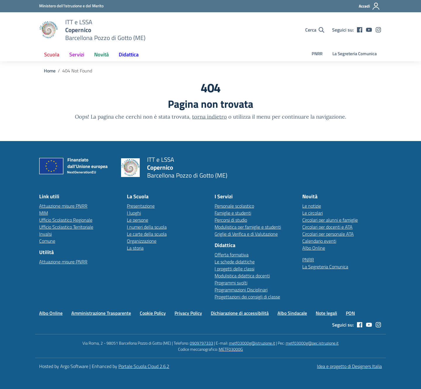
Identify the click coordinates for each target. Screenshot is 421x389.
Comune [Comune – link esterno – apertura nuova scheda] (47, 240)
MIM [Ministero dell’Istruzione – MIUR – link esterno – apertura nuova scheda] (43, 212)
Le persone (137, 219)
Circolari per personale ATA (328, 233)
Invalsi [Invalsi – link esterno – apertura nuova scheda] (45, 233)
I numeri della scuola (147, 226)
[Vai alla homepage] (48, 29)
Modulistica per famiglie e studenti (248, 226)
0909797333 (201, 343)
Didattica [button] (129, 54)
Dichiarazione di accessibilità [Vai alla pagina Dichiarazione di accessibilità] (240, 313)
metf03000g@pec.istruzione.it (312, 343)
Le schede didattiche (235, 261)
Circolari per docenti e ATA (327, 226)
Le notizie (311, 205)
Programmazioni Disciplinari (241, 289)
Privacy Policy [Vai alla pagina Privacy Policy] (188, 313)
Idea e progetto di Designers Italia (349, 366)
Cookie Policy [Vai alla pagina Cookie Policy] (153, 313)
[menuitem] (51, 54)
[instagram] (378, 29)
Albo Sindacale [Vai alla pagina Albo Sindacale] (292, 313)
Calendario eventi (319, 240)
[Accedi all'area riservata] (369, 6)
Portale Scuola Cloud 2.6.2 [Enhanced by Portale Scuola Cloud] (143, 366)
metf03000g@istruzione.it (252, 343)
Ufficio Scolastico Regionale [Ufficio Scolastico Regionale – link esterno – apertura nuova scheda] (65, 219)
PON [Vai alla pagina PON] (350, 313)
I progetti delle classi (234, 268)
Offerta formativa (232, 254)
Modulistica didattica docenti (242, 275)
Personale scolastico (234, 205)
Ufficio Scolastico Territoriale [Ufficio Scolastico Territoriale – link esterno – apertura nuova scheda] (66, 226)
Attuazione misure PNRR (63, 205)
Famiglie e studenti (233, 212)
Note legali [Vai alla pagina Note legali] (326, 313)
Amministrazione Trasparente (101, 313)
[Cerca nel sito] (314, 30)
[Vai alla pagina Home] (50, 70)
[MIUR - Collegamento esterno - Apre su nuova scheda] (71, 6)
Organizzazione (141, 240)
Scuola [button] (51, 54)
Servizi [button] (76, 54)
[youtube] (368, 29)
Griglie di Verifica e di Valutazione (246, 233)
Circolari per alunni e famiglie (330, 219)
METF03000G (231, 349)
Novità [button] (101, 54)
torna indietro (209, 116)
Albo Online (313, 247)
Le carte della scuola (147, 233)
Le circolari (312, 212)
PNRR (317, 53)
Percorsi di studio (231, 219)
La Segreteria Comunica (354, 53)
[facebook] (359, 29)
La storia (135, 247)
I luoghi (134, 212)
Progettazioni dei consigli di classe (247, 296)
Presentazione (141, 205)
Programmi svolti (231, 282)
